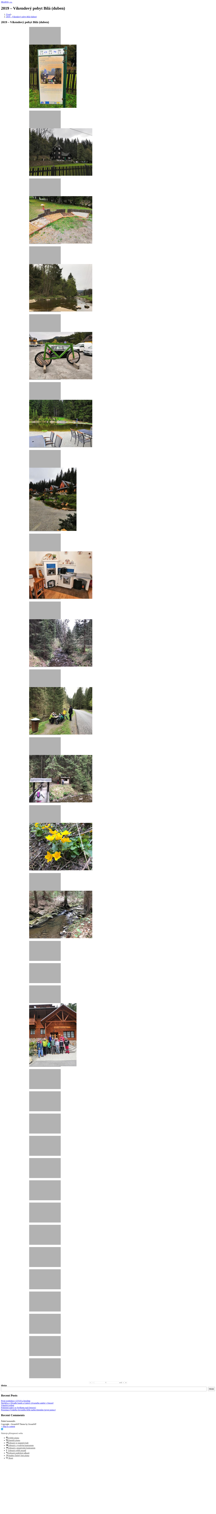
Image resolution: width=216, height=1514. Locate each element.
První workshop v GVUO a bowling (15, 1401)
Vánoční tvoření (7, 1405)
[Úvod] (8, 14)
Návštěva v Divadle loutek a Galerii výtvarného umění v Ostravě (27, 1403)
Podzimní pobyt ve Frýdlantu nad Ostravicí (18, 1408)
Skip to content (9, 1426)
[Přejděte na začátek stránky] (1, 1426)
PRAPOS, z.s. (6, 2)
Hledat (4, 1385)
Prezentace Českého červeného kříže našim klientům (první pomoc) (28, 1410)
